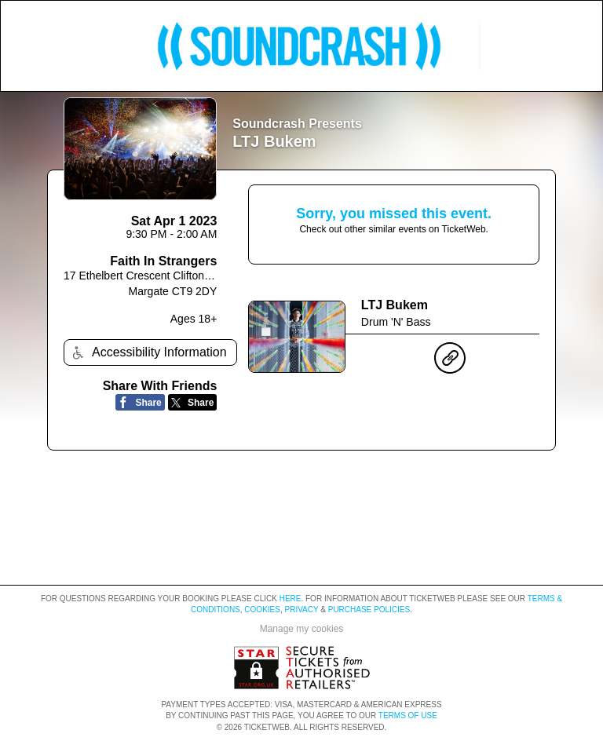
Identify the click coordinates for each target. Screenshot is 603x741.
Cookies (262, 609)
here (291, 598)
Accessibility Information (147, 353)
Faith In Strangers (163, 261)
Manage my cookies (302, 628)
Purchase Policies (369, 609)
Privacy (302, 609)
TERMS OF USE (407, 715)
